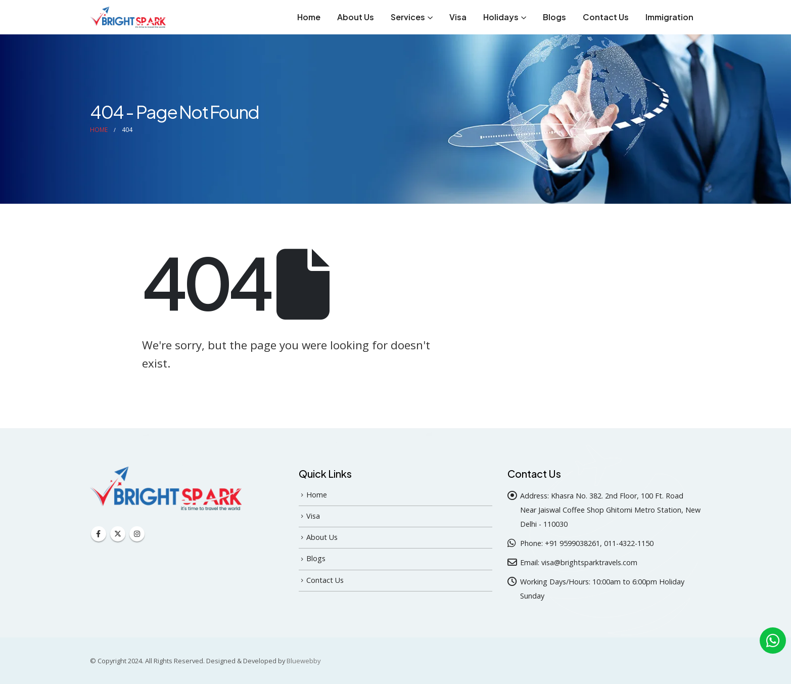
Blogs (554, 17)
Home (308, 17)
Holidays (501, 17)
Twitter (117, 533)
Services (408, 17)
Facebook (98, 533)
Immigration (669, 17)
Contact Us (606, 17)
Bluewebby (303, 660)
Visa (458, 17)
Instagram (137, 533)
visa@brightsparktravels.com (589, 562)
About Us (355, 17)
